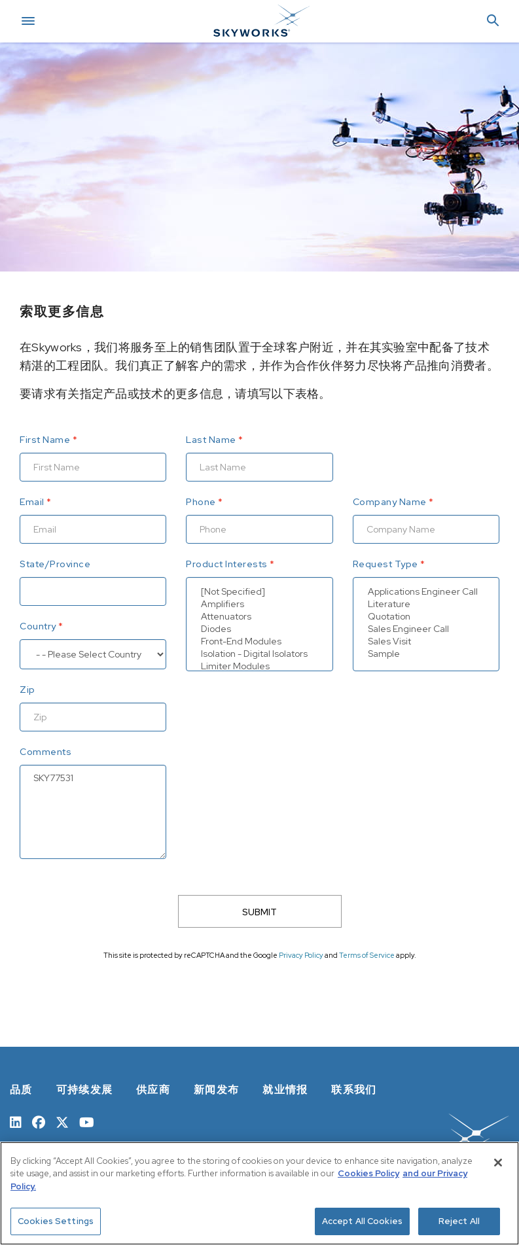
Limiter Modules (259, 666)
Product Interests (227, 564)
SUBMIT (259, 912)
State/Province (55, 564)
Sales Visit (426, 641)
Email (32, 502)
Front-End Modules (259, 641)
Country (38, 626)
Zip (27, 689)
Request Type (385, 564)
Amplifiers (259, 604)
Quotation (426, 616)
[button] (492, 21)
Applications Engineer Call (426, 592)
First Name (45, 440)
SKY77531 (93, 812)
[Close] (498, 1162)
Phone (201, 502)
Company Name (390, 502)
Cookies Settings (56, 1221)
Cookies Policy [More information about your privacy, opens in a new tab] (368, 1173)
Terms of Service (367, 955)
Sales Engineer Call (426, 629)
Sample (426, 654)
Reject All (459, 1221)
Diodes (259, 629)
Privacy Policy (301, 955)
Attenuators (259, 616)
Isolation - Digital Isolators (259, 654)
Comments (45, 752)
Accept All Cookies (362, 1221)
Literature (426, 604)
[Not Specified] (259, 592)
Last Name (211, 440)
